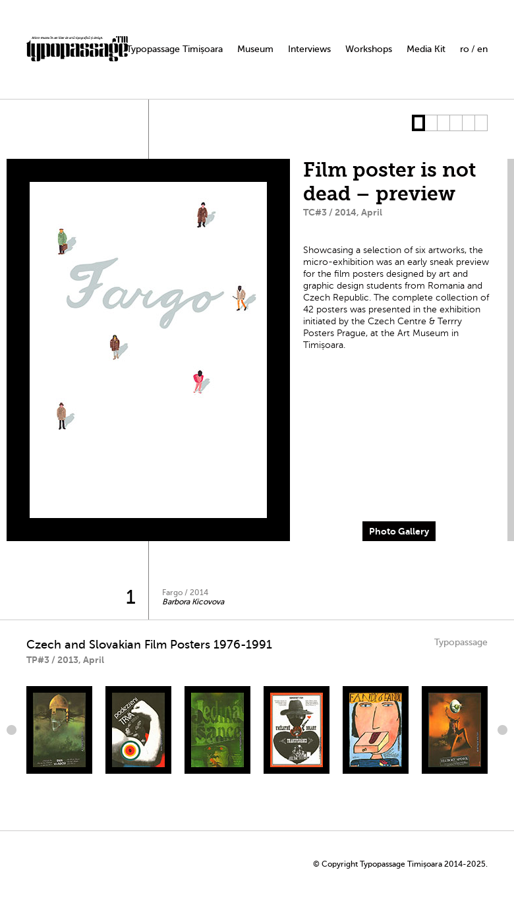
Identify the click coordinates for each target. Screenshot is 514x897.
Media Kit (426, 49)
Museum (255, 49)
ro (464, 49)
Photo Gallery (399, 531)
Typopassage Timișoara (175, 49)
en (482, 49)
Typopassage (461, 642)
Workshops (368, 49)
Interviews (309, 49)
